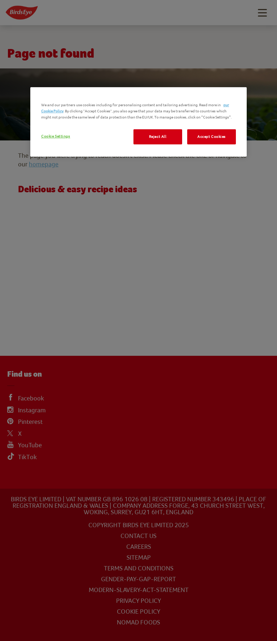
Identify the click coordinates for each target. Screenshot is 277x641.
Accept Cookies (211, 136)
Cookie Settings (55, 136)
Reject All (158, 136)
